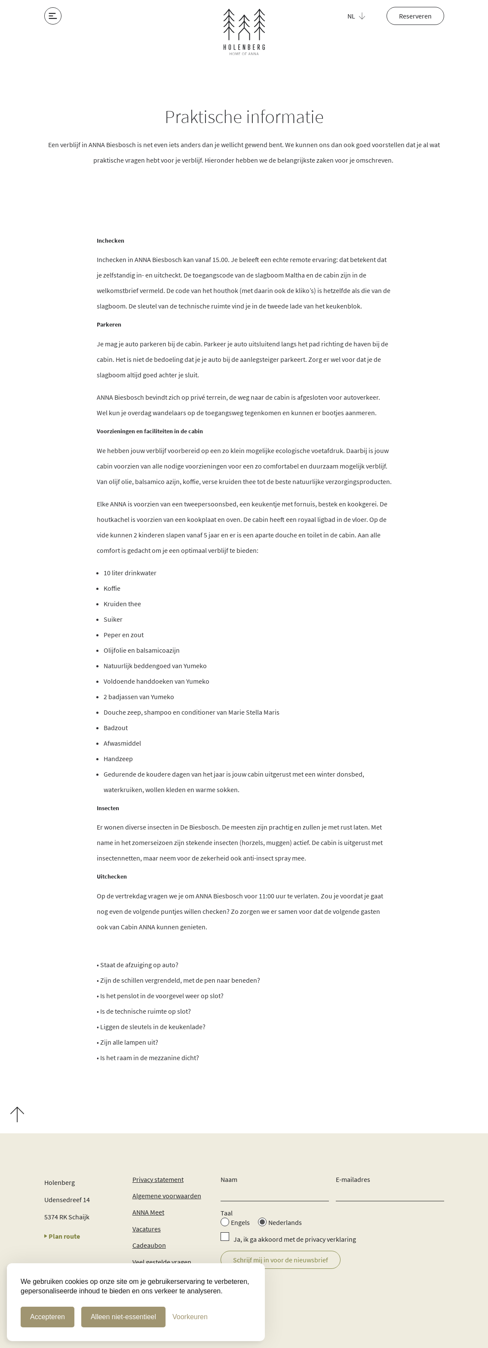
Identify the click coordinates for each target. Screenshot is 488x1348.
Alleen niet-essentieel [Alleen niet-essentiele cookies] (123, 1316)
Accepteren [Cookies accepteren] (47, 1316)
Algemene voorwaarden (166, 1195)
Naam (229, 1179)
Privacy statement (158, 1179)
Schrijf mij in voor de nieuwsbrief (280, 1259)
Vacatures (146, 1229)
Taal (227, 1213)
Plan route (62, 1236)
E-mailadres (353, 1179)
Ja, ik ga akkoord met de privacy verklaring (294, 1239)
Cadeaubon (149, 1245)
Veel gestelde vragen (161, 1262)
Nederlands (285, 1222)
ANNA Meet (148, 1212)
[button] (361, 16)
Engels (240, 1222)
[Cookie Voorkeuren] (190, 1317)
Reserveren (415, 16)
